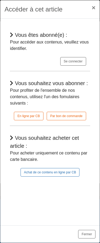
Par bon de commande (66, 116)
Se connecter (73, 61)
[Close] (93, 7)
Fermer (87, 234)
